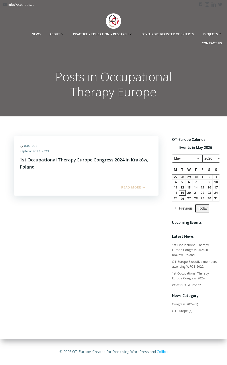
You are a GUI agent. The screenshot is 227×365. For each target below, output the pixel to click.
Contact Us (212, 42)
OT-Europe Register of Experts (168, 33)
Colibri (162, 351)
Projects (213, 33)
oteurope (31, 146)
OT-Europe (180, 311)
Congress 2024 (182, 304)
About (57, 33)
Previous (183, 209)
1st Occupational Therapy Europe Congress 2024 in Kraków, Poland (196, 250)
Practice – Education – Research (103, 33)
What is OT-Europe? (186, 285)
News (36, 33)
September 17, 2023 (34, 152)
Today (202, 208)
